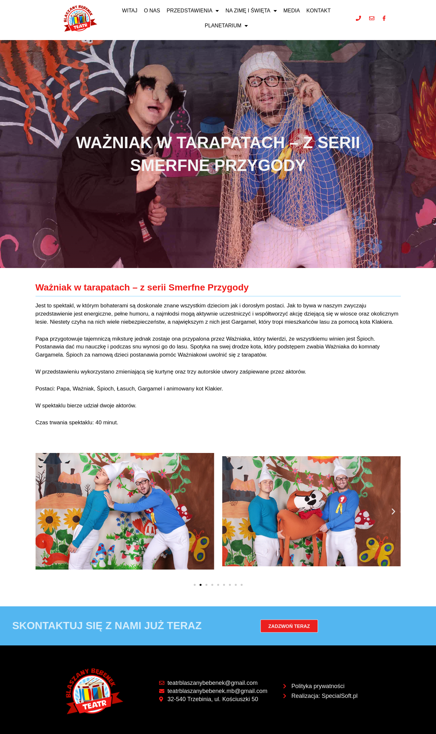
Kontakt (319, 10)
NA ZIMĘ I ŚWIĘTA (251, 11)
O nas (152, 10)
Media (291, 10)
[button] (43, 511)
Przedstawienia (193, 11)
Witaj (129, 10)
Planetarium (226, 26)
